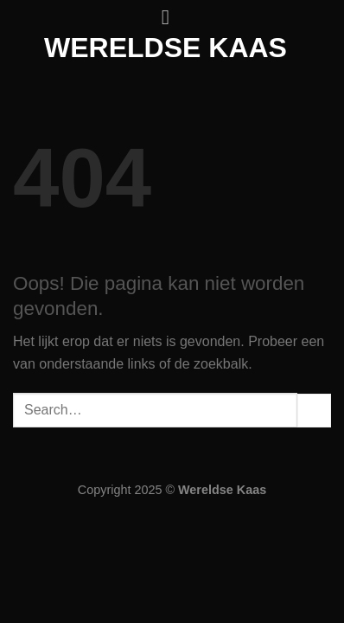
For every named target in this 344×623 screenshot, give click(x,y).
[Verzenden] (314, 410)
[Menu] (172, 17)
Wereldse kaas (165, 47)
